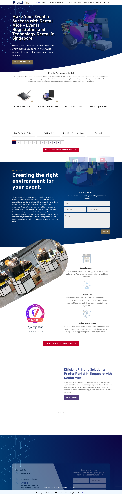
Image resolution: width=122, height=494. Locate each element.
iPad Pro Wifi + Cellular (24, 133)
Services (77, 2)
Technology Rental (55, 2)
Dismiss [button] (84, 493)
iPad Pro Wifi (48, 133)
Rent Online (88, 2)
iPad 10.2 (98, 133)
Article (68, 2)
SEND (105, 231)
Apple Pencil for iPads (23, 107)
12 (58, 142)
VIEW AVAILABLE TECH (22, 62)
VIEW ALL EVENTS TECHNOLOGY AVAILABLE (60, 150)
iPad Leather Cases (73, 107)
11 (54, 142)
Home (38, 2)
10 (50, 142)
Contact (98, 2)
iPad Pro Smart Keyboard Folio (49, 108)
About (44, 2)
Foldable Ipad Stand (98, 107)
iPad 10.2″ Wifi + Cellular (73, 133)
